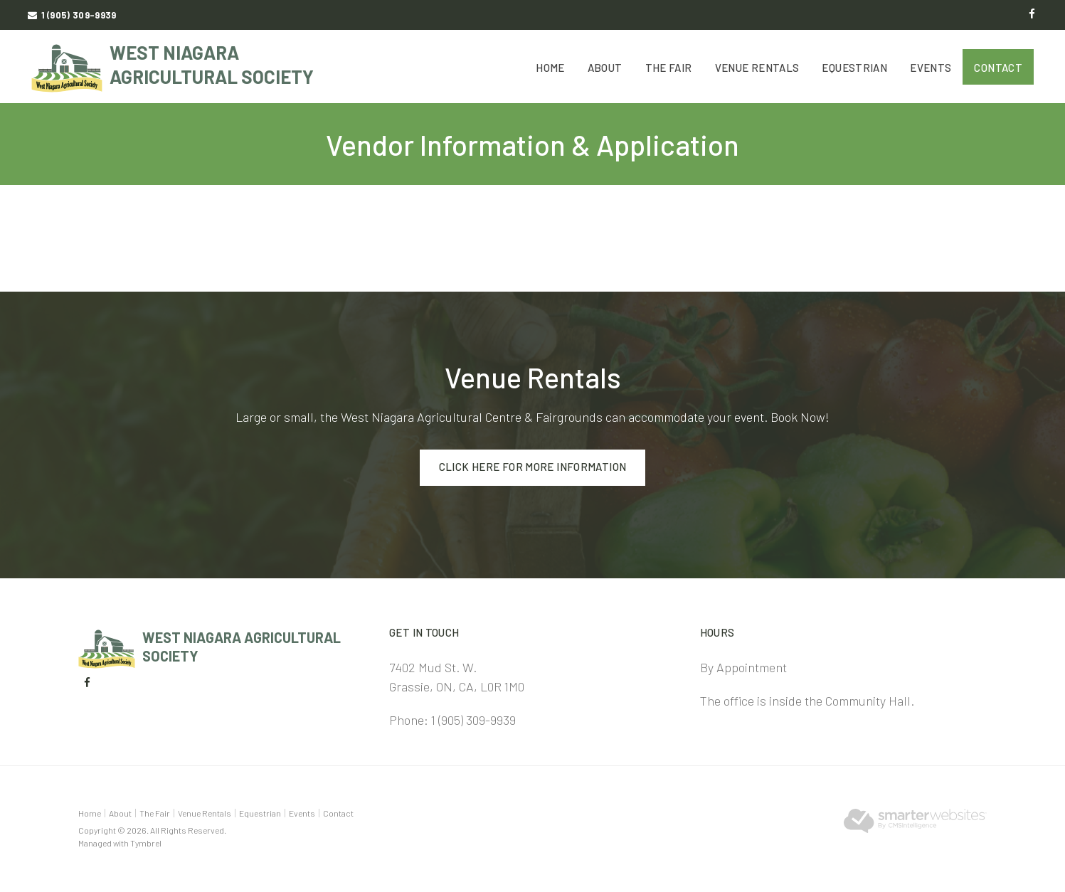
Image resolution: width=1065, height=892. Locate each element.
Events (930, 67)
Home (550, 67)
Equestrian (854, 67)
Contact (998, 67)
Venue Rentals (757, 67)
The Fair (668, 67)
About (605, 67)
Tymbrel (145, 843)
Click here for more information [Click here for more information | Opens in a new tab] (533, 466)
